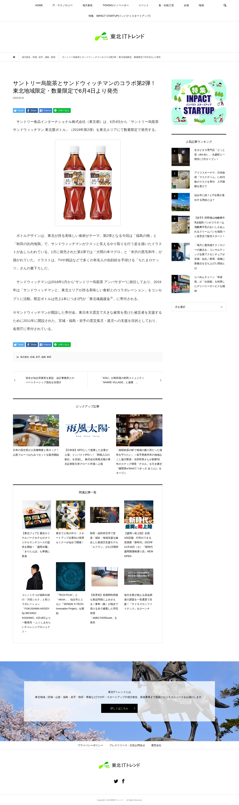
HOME (39, 5)
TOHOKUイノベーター (116, 5)
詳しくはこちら (119, 708)
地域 (201, 5)
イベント (144, 5)
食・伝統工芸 (166, 5)
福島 (43, 357)
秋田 (49, 357)
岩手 (38, 357)
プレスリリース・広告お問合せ (127, 745)
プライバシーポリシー (90, 745)
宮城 (32, 357)
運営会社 (156, 745)
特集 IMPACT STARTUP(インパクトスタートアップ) (119, 15)
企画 (186, 5)
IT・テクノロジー (63, 5)
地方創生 (88, 5)
